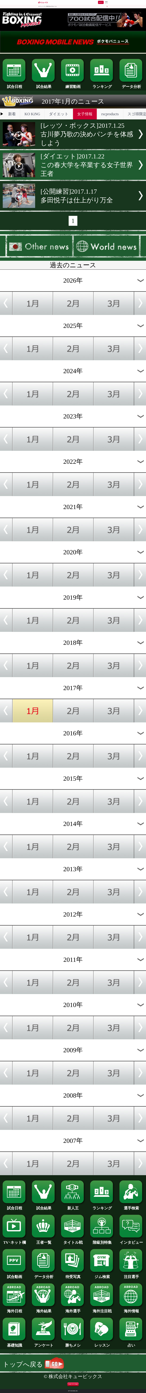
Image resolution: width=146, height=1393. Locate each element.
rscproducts (110, 114)
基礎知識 (14, 1343)
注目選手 (131, 1275)
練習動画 (73, 85)
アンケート (44, 1343)
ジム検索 (102, 1275)
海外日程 (14, 1309)
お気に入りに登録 (73, 1384)
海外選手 (73, 1309)
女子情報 (84, 114)
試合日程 (14, 85)
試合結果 (44, 85)
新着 (12, 114)
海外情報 (131, 1309)
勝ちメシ (73, 1343)
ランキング (102, 85)
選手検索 (131, 1206)
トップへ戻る (33, 1364)
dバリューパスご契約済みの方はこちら (48, 6)
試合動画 (14, 1275)
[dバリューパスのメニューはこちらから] (106, 2)
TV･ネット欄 (14, 1241)
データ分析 (131, 85)
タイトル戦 (73, 1241)
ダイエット (58, 114)
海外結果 (44, 1309)
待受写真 (73, 1275)
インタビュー (131, 1241)
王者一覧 (44, 1241)
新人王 (73, 1206)
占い (131, 1343)
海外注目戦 (102, 1309)
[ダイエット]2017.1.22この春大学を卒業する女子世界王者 (87, 165)
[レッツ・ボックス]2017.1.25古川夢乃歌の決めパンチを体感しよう (87, 134)
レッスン (102, 1343)
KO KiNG (32, 114)
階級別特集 (102, 1241)
